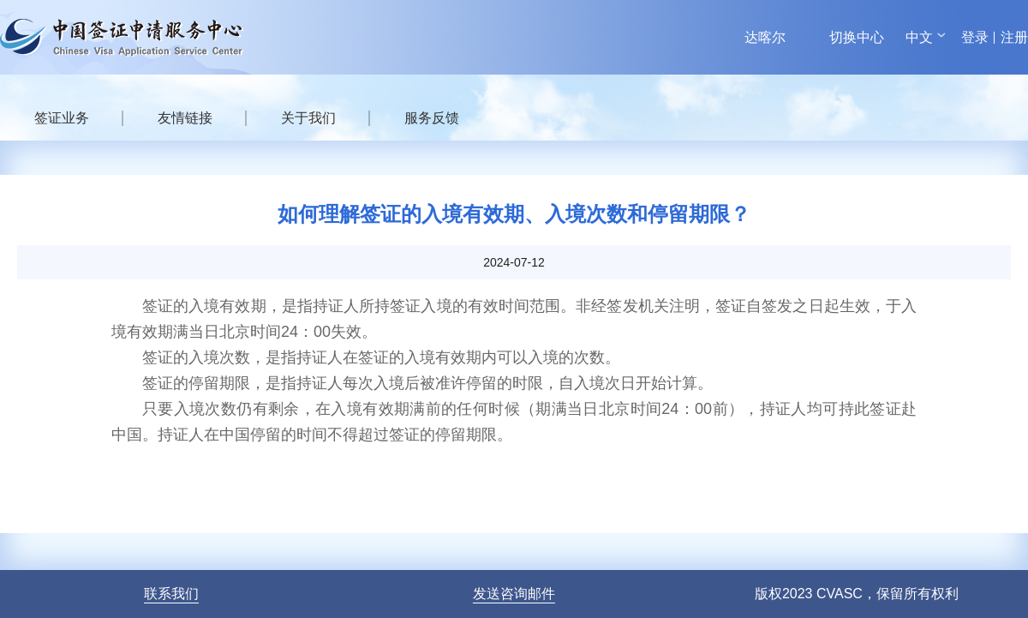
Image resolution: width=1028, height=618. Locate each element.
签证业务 (61, 118)
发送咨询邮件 (514, 593)
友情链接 (185, 118)
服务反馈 (431, 118)
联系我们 (171, 593)
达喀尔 (765, 37)
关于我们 (308, 118)
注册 (1014, 37)
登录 (975, 37)
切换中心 (856, 37)
